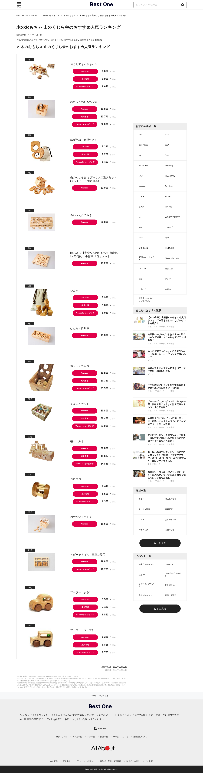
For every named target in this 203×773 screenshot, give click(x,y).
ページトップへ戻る (99, 696)
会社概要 (54, 761)
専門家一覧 (77, 737)
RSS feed (102, 729)
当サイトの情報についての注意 (139, 761)
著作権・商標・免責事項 (110, 761)
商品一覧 (104, 737)
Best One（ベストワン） (27, 15)
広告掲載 (66, 761)
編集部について (140, 737)
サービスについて (120, 737)
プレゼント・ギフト (50, 15)
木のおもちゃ (69, 15)
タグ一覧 (91, 737)
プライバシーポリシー (85, 761)
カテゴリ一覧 (61, 737)
